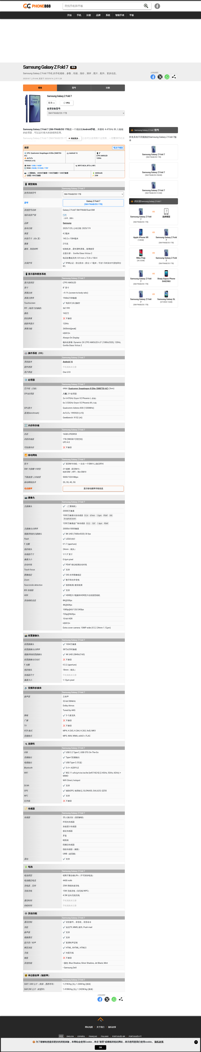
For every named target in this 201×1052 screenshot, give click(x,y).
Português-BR (118, 1036)
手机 (79, 15)
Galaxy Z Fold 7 (93, 203)
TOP (100, 1020)
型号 (74, 88)
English (70, 1036)
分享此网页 (174, 76)
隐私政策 (112, 1027)
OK (100, 1047)
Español (81, 1036)
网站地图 (89, 1027)
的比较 (147, 201)
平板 (131, 15)
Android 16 (68, 362)
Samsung (67, 223)
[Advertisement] (100, 40)
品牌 (98, 15)
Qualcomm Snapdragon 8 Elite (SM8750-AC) (88, 388)
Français (93, 1036)
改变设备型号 (53, 108)
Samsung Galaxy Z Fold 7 (154, 152)
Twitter (160, 76)
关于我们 (100, 1027)
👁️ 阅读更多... (74, 138)
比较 (88, 15)
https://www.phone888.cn (39, 6)
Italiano (104, 1036)
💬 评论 (67, 103)
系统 (108, 15)
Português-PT (135, 1036)
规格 (40, 88)
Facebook (157, 6)
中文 (61, 1036)
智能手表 (119, 15)
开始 (69, 15)
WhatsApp (167, 76)
